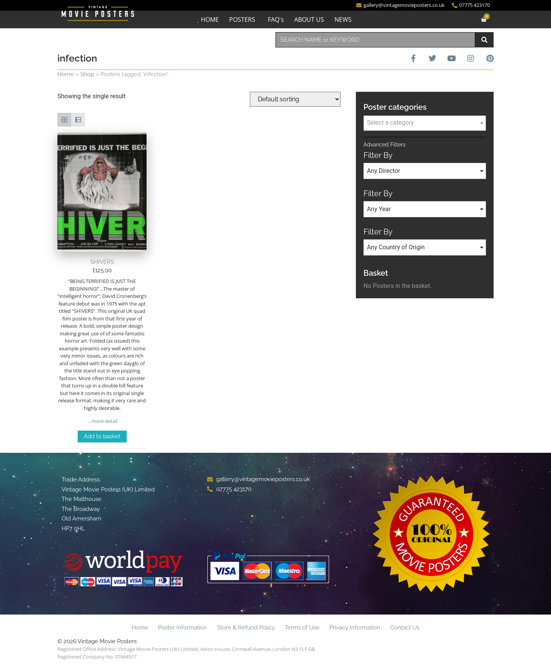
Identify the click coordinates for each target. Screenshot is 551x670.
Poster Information (182, 627)
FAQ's (276, 19)
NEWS (343, 19)
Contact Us (404, 627)
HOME (210, 19)
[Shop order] (295, 99)
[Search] (484, 39)
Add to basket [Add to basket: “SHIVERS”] (102, 436)
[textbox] (425, 123)
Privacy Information (354, 627)
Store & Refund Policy (246, 627)
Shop (87, 74)
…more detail (101, 421)
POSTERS (242, 19)
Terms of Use (302, 627)
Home (65, 74)
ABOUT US (309, 19)
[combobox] (375, 39)
